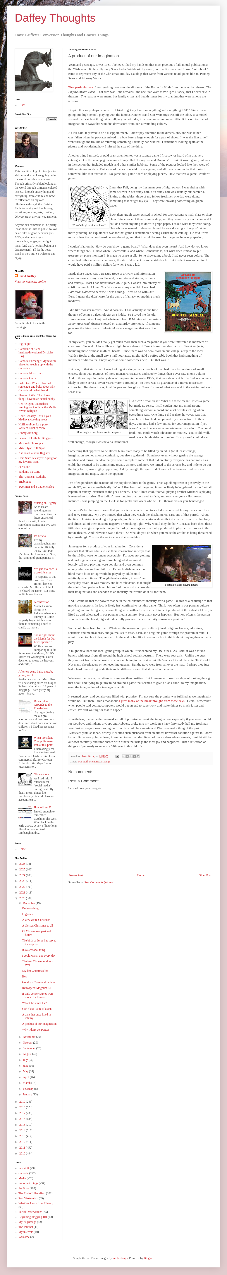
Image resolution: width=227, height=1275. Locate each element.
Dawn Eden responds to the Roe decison (43, 705)
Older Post (205, 875)
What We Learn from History (35, 1203)
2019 (22, 1101)
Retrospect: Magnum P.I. (36, 987)
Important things (28, 1183)
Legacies (27, 914)
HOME (22, 105)
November (29, 1036)
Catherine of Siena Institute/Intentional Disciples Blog (36, 352)
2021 (22, 892)
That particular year (81, 87)
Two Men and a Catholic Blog (36, 486)
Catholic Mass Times (30, 373)
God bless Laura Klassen (37, 1008)
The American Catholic (32, 476)
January (28, 1094)
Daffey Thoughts (55, 18)
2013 (22, 1136)
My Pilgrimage (27, 1222)
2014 (22, 1130)
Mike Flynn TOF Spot (31, 448)
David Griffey (27, 276)
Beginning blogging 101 (32, 1217)
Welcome (24, 1236)
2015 (22, 1124)
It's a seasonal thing (33, 949)
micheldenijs (120, 1258)
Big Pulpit (24, 343)
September (29, 1048)
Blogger (148, 1258)
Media (22, 1178)
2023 (22, 880)
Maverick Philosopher (31, 443)
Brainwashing (30, 908)
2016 (22, 1118)
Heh (24, 976)
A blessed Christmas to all (37, 925)
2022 (22, 886)
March (27, 1082)
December (29, 903)
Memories (94, 761)
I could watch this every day (39, 955)
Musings (106, 761)
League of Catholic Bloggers (35, 438)
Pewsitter (24, 466)
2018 (22, 1107)
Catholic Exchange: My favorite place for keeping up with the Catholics (37, 364)
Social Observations (30, 1211)
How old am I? (42, 807)
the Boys (23, 1188)
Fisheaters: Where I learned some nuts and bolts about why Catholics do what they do (36, 387)
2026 (22, 863)
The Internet (25, 1226)
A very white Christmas (36, 919)
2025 (22, 869)
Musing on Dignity (45, 502)
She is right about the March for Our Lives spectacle (44, 638)
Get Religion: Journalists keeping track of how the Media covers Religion (37, 407)
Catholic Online (27, 378)
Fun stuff (83, 761)
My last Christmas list (35, 970)
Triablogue (24, 481)
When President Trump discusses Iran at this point (44, 741)
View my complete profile (30, 281)
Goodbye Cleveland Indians (38, 982)
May (26, 1071)
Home (141, 875)
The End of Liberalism (31, 1193)
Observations (41, 774)
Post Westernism (28, 1198)
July (26, 1059)
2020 (22, 898)
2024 (22, 875)
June (26, 1065)
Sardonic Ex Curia (29, 471)
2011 (22, 1147)
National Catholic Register (34, 453)
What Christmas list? (34, 1003)
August (27, 1054)
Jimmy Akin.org (28, 432)
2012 (22, 1141)
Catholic (23, 1173)
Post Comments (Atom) (99, 882)
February (28, 1088)
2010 (22, 1153)
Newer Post (76, 875)
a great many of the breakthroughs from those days (151, 701)
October (28, 1042)
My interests (25, 1231)
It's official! (40, 535)
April (26, 1077)
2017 (22, 1113)
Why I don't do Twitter (35, 1029)
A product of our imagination (39, 1023)
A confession (41, 602)
